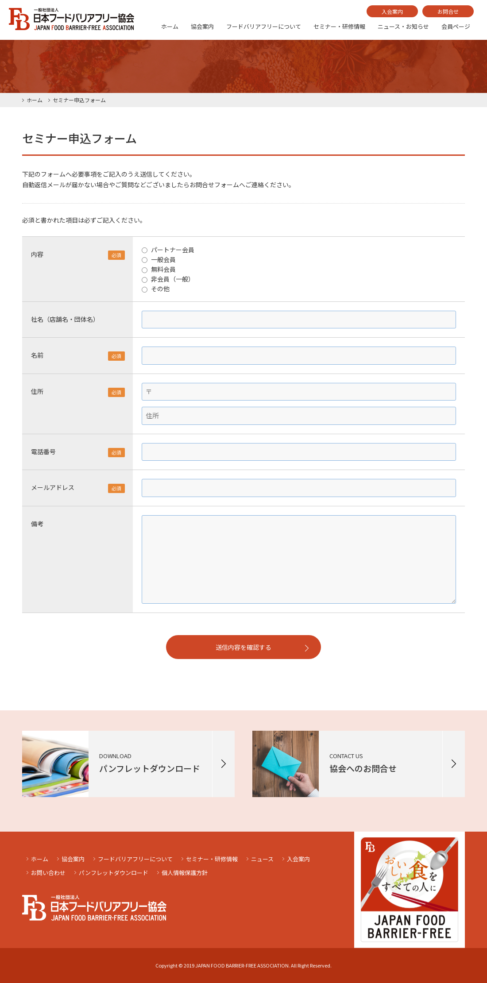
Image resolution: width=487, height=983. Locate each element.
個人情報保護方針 (185, 872)
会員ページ (455, 26)
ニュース (262, 859)
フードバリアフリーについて (263, 26)
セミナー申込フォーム (79, 100)
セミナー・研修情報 (339, 26)
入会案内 (392, 11)
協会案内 (202, 26)
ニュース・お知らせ (403, 26)
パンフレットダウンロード (113, 872)
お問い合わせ (48, 872)
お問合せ (448, 11)
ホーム (169, 26)
